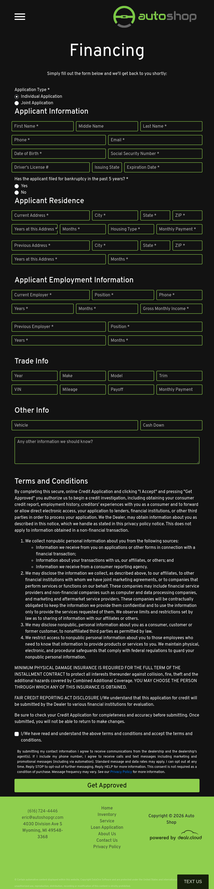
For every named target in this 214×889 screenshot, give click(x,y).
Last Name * (155, 126)
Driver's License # (31, 167)
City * (100, 215)
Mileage (70, 390)
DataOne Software (101, 879)
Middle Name (91, 126)
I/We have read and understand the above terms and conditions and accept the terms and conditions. (107, 737)
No (23, 192)
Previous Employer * (34, 327)
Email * (118, 140)
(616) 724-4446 (43, 811)
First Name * (26, 126)
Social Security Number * (135, 154)
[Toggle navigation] (19, 17)
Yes (24, 186)
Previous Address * (32, 246)
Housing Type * (125, 229)
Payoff (117, 390)
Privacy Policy (121, 772)
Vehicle (21, 425)
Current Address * (31, 215)
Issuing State (107, 167)
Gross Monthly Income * (166, 309)
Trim (163, 376)
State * (149, 215)
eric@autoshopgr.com (42, 817)
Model (117, 376)
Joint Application (37, 103)
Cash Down (153, 425)
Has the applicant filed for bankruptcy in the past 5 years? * (71, 179)
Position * (104, 295)
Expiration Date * (143, 167)
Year (18, 376)
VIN (17, 390)
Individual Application (41, 96)
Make (67, 376)
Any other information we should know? (55, 442)
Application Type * (32, 90)
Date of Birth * (28, 154)
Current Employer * (33, 295)
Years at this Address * (35, 229)
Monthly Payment (176, 390)
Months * (71, 229)
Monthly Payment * (177, 229)
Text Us (193, 881)
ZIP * (180, 215)
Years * (21, 309)
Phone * (22, 140)
